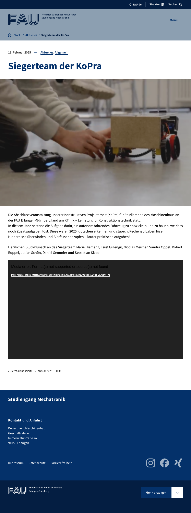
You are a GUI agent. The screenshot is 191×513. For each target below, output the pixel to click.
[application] (95, 309)
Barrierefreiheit (61, 463)
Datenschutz (37, 463)
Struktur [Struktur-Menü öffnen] (156, 4)
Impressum (16, 463)
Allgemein (61, 52)
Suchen (175, 4)
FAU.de (135, 5)
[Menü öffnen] (176, 20)
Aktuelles (46, 52)
